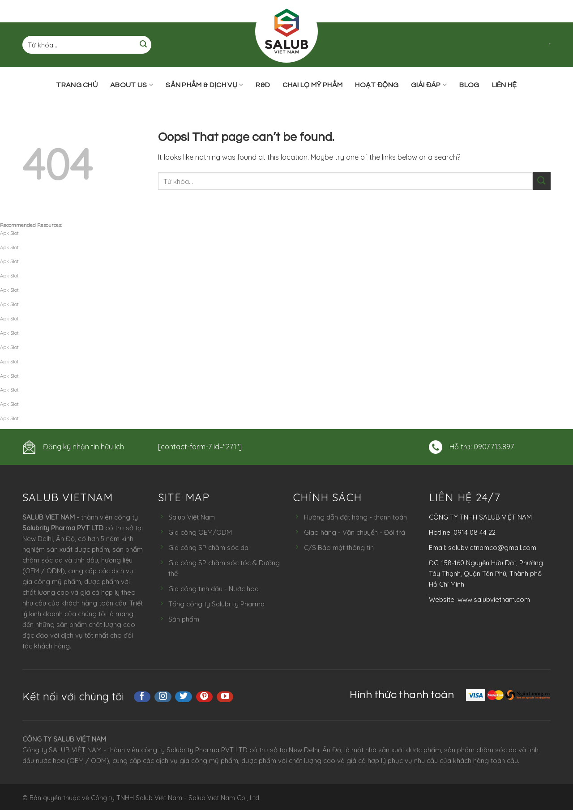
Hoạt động (376, 85)
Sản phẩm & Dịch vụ (204, 85)
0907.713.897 (494, 446)
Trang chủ (77, 85)
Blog (469, 85)
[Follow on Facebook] (142, 696)
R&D (263, 85)
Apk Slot (9, 233)
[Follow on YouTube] (225, 696)
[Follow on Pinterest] (204, 696)
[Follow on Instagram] (162, 696)
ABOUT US (131, 85)
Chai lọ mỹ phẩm (312, 85)
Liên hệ (504, 85)
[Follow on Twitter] (183, 696)
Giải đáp (429, 85)
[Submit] (143, 45)
